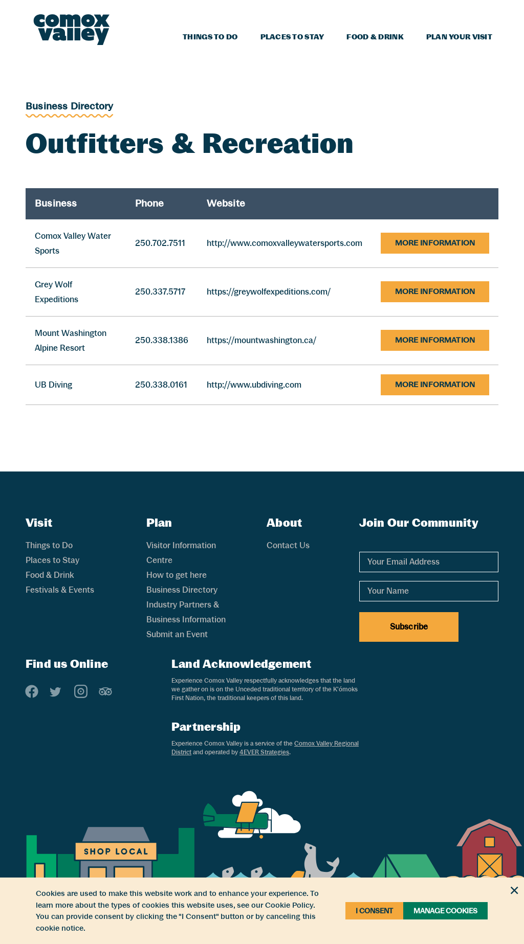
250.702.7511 (160, 243)
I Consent (374, 911)
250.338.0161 (161, 385)
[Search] (486, 11)
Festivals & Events (60, 590)
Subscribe (409, 627)
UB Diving (53, 385)
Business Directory (69, 106)
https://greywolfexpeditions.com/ (269, 292)
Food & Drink (374, 37)
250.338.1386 (161, 340)
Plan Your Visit (459, 37)
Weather (451, 13)
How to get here (176, 575)
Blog (416, 13)
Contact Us (288, 545)
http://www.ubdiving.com (254, 385)
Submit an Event (177, 634)
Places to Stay (292, 37)
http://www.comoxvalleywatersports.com (284, 243)
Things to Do (210, 37)
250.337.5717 (160, 292)
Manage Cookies (445, 911)
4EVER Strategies (264, 752)
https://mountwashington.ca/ (261, 340)
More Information (435, 243)
